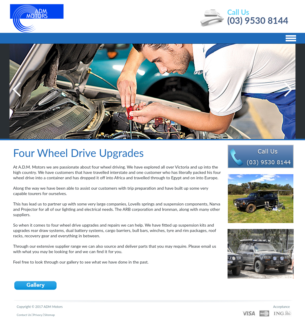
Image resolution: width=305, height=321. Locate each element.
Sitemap (49, 315)
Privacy (38, 315)
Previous (17, 89)
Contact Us (24, 315)
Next (288, 89)
